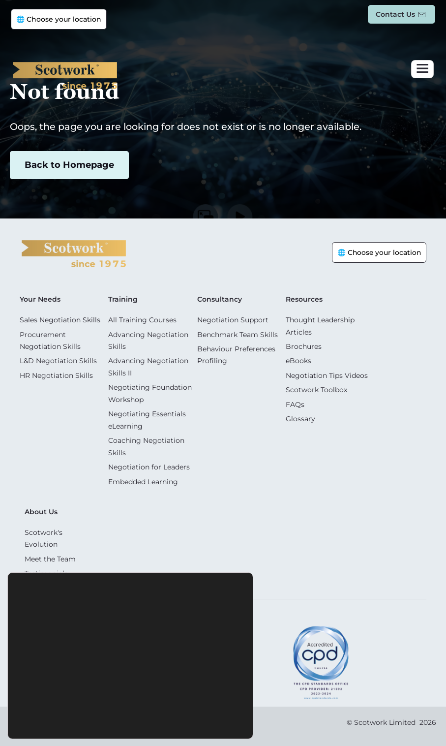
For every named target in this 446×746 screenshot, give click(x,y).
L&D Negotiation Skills (58, 360)
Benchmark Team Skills (237, 334)
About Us (41, 508)
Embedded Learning (143, 478)
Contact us (395, 14)
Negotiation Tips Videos (327, 374)
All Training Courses (142, 319)
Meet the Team (50, 555)
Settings (185, 718)
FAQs (295, 403)
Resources (304, 299)
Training (123, 299)
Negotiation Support (232, 319)
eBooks (298, 360)
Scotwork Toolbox (316, 388)
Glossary (300, 417)
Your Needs (40, 299)
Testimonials (46, 569)
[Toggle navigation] (422, 69)
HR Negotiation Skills (56, 374)
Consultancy (219, 299)
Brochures (304, 346)
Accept (75, 718)
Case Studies (46, 584)
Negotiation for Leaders (149, 464)
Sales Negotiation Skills (60, 319)
